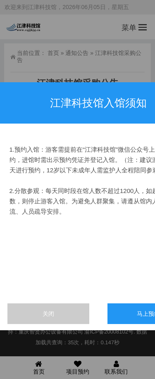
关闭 (48, 313)
